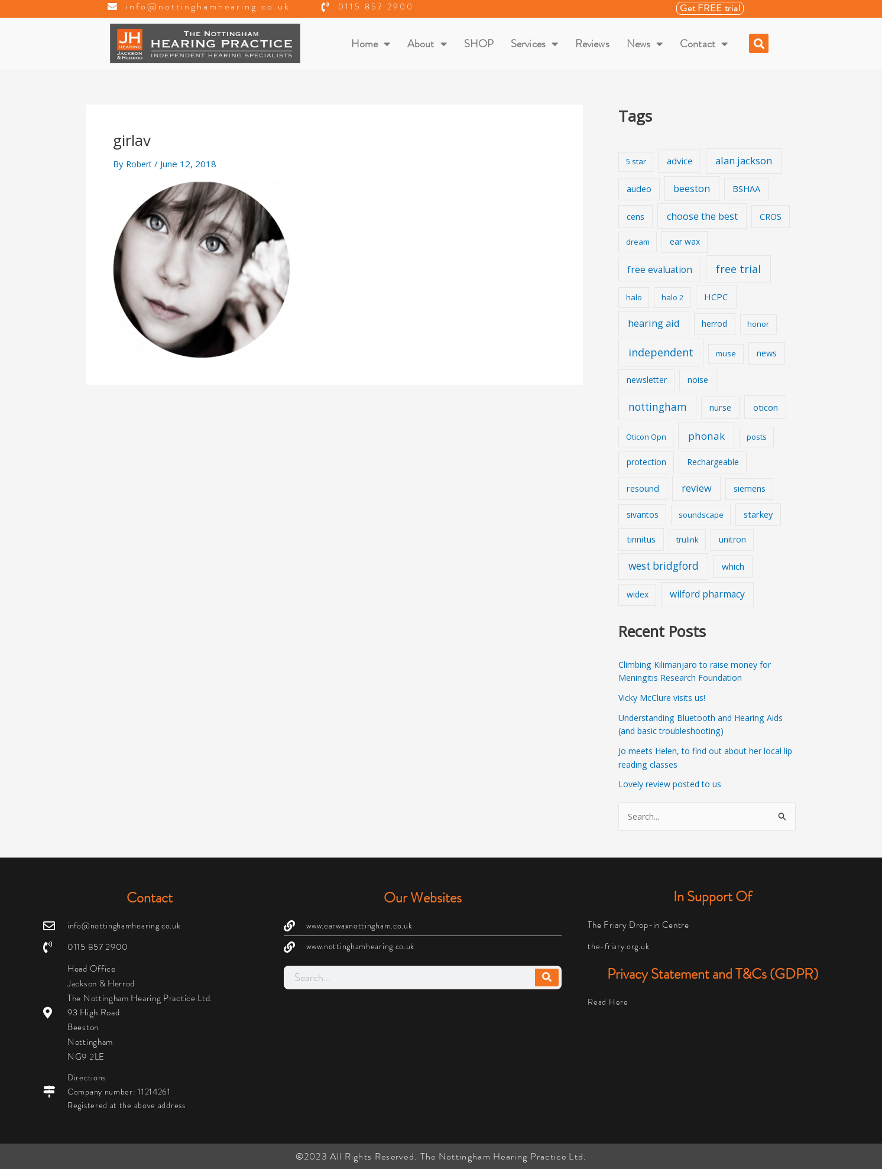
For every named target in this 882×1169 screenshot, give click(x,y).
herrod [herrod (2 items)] (714, 323)
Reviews (592, 43)
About (427, 44)
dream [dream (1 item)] (638, 241)
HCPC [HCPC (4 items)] (716, 297)
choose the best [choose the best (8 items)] (702, 216)
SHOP (479, 43)
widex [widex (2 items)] (637, 594)
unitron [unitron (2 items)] (732, 539)
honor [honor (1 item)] (758, 324)
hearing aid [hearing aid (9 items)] (654, 323)
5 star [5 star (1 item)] (636, 161)
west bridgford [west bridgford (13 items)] (663, 566)
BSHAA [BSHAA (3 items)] (746, 188)
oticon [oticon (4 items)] (765, 407)
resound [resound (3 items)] (643, 488)
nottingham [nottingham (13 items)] (657, 407)
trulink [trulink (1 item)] (687, 539)
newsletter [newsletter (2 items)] (647, 379)
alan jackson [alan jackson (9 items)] (743, 160)
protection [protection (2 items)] (646, 461)
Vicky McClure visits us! (664, 697)
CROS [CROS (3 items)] (771, 216)
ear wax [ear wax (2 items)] (685, 241)
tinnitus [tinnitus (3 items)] (641, 539)
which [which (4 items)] (733, 566)
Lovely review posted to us (674, 784)
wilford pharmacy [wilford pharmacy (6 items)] (707, 593)
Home (371, 44)
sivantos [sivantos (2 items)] (643, 514)
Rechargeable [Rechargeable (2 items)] (713, 461)
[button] (758, 43)
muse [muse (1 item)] (726, 353)
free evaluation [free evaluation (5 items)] (659, 270)
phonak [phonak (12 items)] (706, 436)
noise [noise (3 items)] (698, 379)
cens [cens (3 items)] (635, 216)
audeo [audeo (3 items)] (639, 188)
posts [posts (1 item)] (757, 436)
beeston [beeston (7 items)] (691, 188)
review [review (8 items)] (697, 488)
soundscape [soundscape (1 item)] (701, 514)
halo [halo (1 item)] (634, 297)
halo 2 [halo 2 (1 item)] (672, 297)
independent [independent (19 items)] (660, 352)
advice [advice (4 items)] (680, 161)
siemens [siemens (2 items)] (750, 488)
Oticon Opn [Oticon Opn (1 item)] (646, 436)
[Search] (547, 976)
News (645, 44)
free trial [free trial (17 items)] (738, 269)
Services (534, 44)
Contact (704, 44)
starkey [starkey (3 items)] (758, 514)
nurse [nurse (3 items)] (720, 407)
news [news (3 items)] (767, 353)
